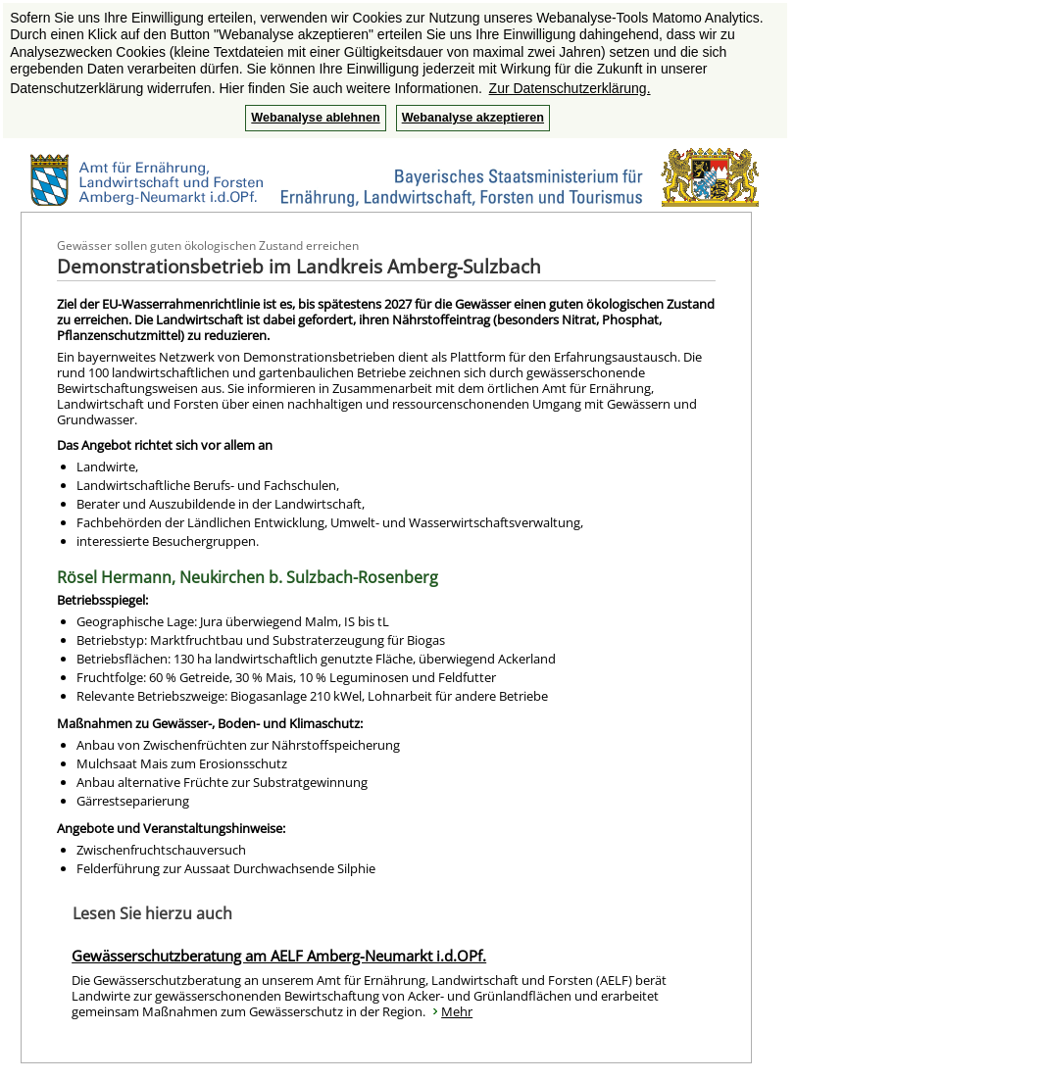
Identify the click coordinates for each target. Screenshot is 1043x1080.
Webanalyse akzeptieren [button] (473, 117)
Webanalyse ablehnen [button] (315, 117)
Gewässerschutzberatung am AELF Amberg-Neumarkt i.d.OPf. (279, 955)
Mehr (456, 1011)
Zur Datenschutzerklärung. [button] (570, 88)
